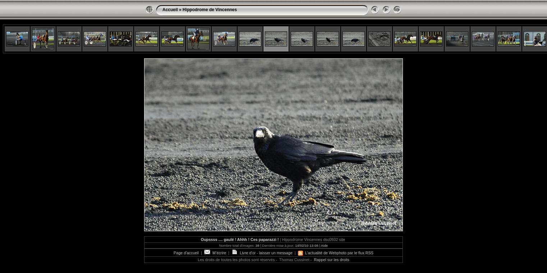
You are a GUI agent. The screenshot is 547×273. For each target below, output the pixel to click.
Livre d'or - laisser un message (262, 253)
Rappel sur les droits (331, 260)
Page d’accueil (186, 253)
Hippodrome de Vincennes (210, 9)
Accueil (170, 9)
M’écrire (215, 253)
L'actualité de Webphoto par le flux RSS (335, 253)
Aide (324, 245)
